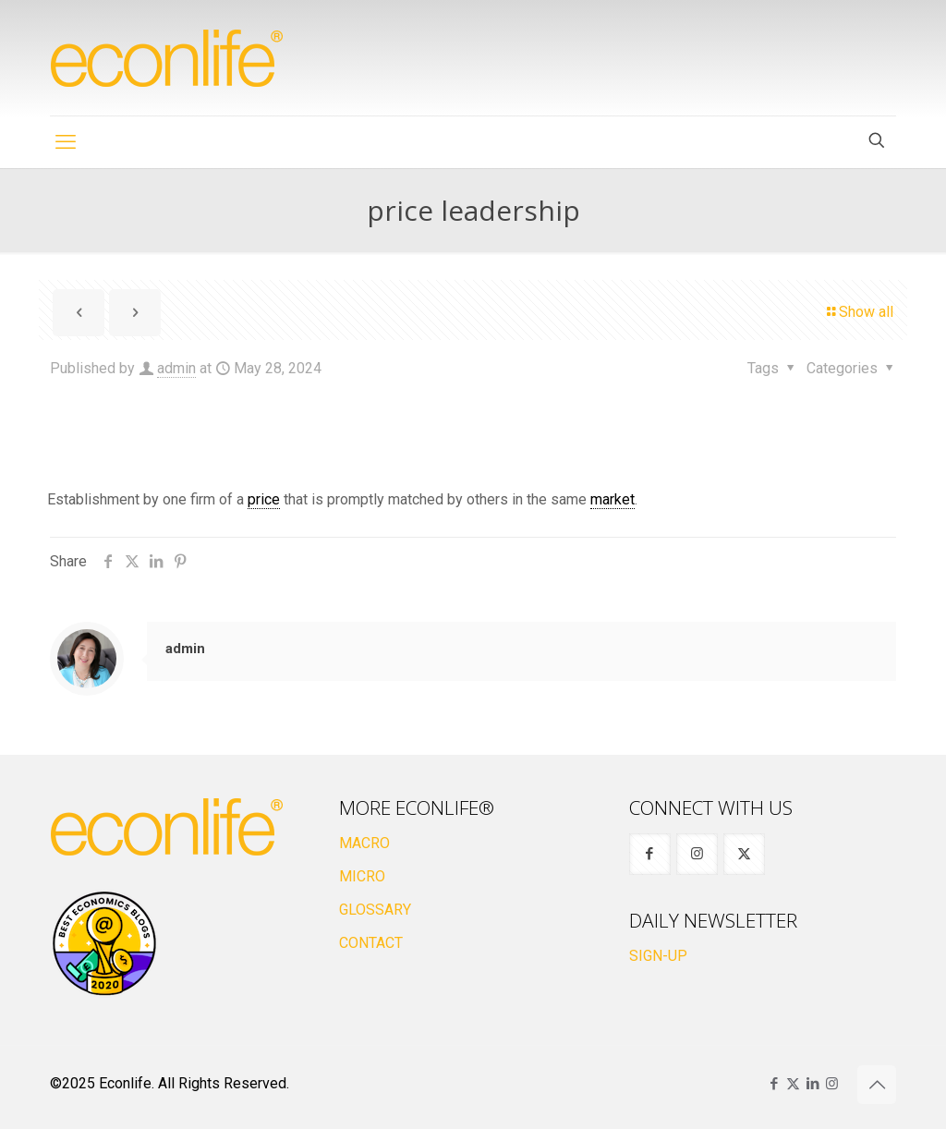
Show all (858, 312)
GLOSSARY (375, 909)
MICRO (362, 876)
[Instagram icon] (832, 1083)
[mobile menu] (65, 142)
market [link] (612, 499)
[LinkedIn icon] (812, 1083)
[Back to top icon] (876, 1084)
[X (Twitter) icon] (793, 1083)
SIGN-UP (658, 956)
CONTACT (371, 943)
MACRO (364, 843)
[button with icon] (650, 854)
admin (176, 368)
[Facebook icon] (774, 1083)
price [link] (264, 499)
